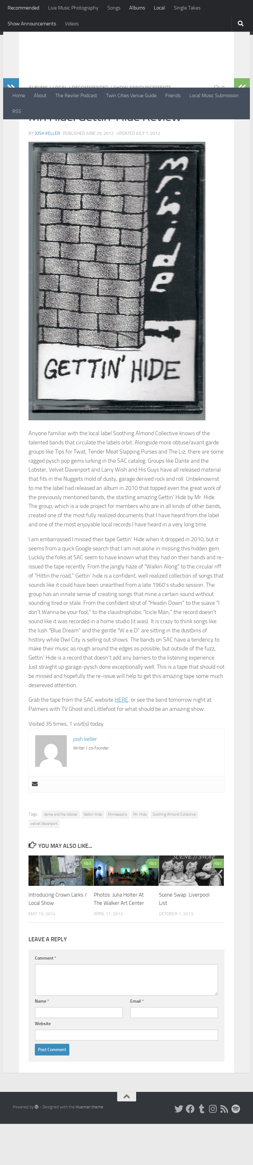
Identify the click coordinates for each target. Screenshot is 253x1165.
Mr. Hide (140, 855)
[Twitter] (178, 1150)
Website (43, 1065)
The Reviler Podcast (76, 95)
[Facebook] (190, 1150)
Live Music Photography (73, 8)
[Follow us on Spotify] (235, 1150)
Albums (137, 8)
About (40, 95)
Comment (45, 999)
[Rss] (224, 1150)
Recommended (23, 8)
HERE (121, 740)
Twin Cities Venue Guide (131, 95)
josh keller (47, 174)
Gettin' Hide (93, 855)
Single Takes (187, 8)
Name (42, 1042)
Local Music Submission (214, 95)
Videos (72, 24)
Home (18, 95)
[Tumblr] (201, 1150)
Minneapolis (117, 855)
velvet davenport (44, 864)
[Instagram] (213, 1150)
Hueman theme (89, 1148)
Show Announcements (32, 24)
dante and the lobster (61, 855)
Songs (113, 8)
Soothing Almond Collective (174, 855)
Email (137, 1042)
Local (159, 8)
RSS (16, 111)
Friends (172, 95)
